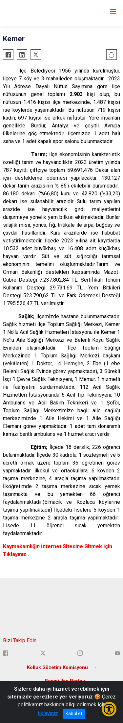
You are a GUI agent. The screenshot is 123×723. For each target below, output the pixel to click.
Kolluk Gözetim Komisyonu (57, 667)
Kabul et (74, 713)
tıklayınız (48, 713)
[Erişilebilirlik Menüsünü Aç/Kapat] (109, 709)
